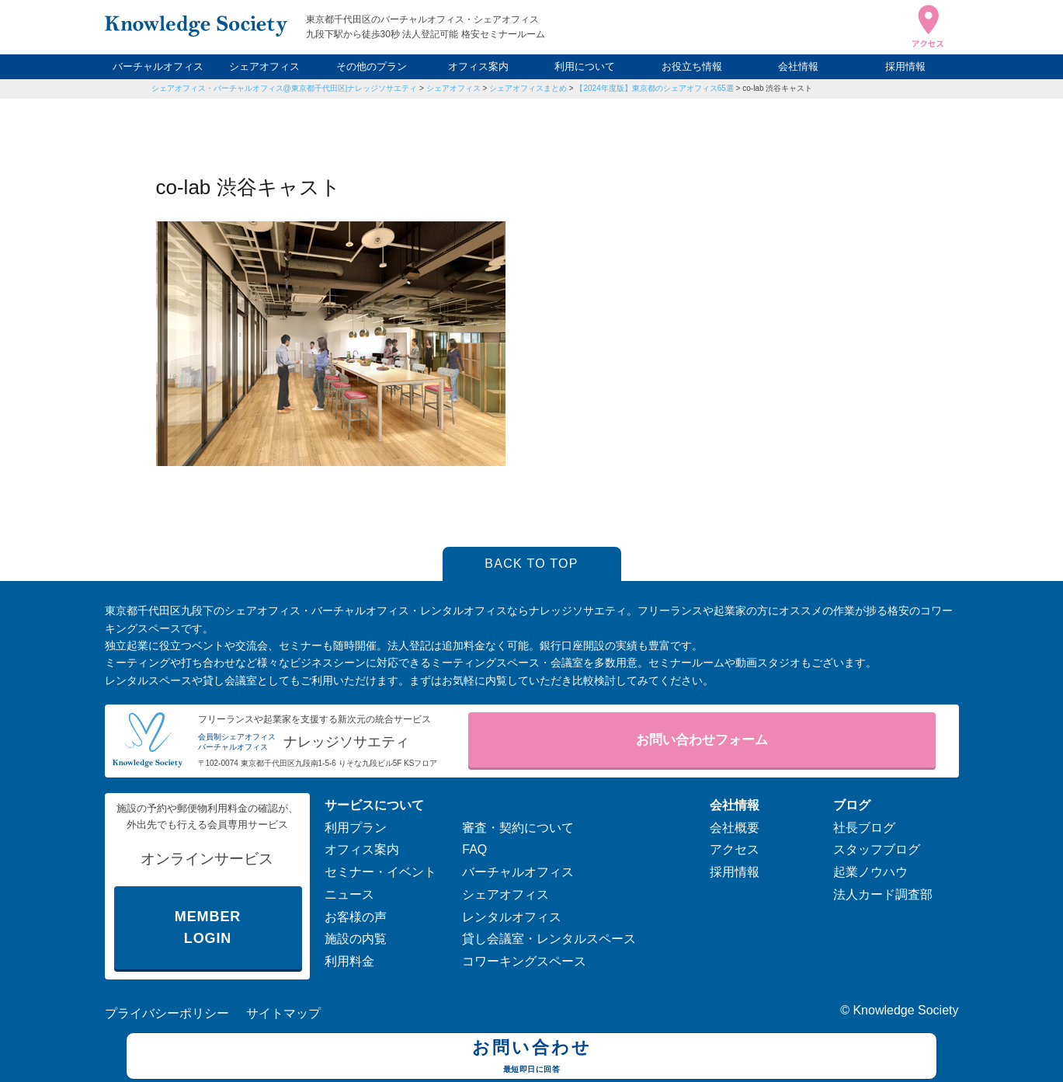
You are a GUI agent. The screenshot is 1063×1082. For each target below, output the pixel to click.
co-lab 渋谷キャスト (777, 88)
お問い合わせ (531, 1058)
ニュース (349, 894)
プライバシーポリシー (167, 1013)
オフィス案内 (478, 66)
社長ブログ (864, 827)
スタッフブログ (876, 849)
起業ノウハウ (870, 871)
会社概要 (734, 827)
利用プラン (356, 827)
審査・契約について (518, 827)
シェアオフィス (264, 66)
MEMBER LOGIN (208, 928)
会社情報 (798, 66)
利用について (584, 66)
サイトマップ (283, 1013)
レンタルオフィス (511, 917)
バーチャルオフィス (158, 66)
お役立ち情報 (692, 66)
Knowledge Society (905, 1010)
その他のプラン (371, 66)
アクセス (734, 849)
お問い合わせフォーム (702, 739)
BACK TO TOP (531, 563)
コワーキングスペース (524, 961)
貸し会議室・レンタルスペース (549, 938)
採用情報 (905, 66)
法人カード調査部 (883, 894)
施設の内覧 (356, 938)
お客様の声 (356, 917)
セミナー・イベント (380, 871)
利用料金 (349, 961)
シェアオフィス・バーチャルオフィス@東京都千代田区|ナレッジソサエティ (284, 88)
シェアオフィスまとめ (528, 88)
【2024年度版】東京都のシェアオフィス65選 (654, 88)
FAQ (474, 849)
